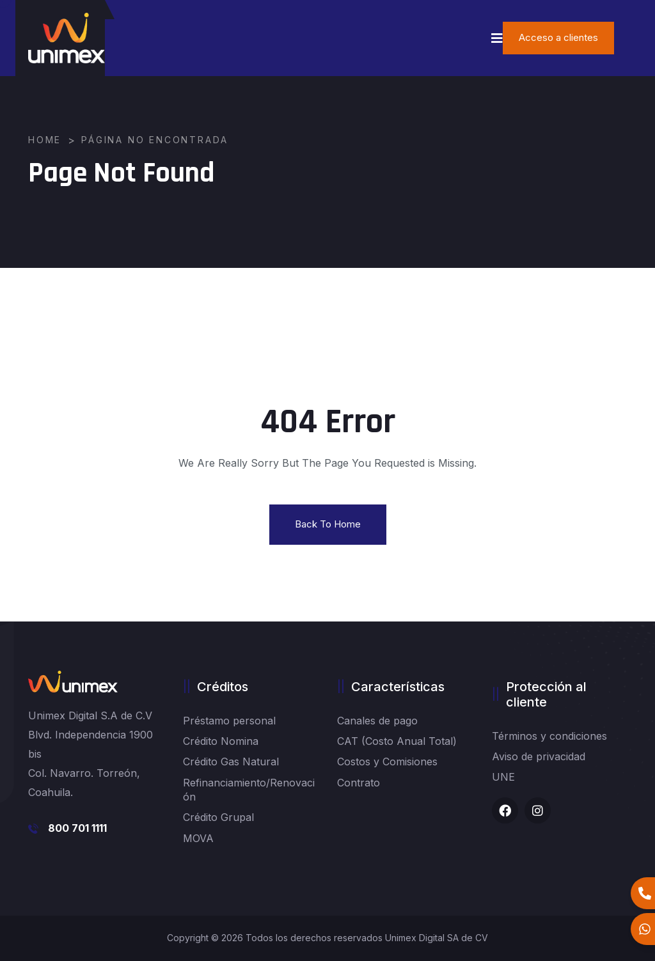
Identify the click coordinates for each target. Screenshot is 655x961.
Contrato (358, 782)
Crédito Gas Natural (231, 761)
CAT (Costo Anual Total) (397, 741)
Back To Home (328, 524)
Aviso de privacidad (538, 756)
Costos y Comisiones (387, 761)
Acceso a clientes (558, 37)
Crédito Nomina (220, 741)
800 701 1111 (77, 828)
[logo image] (66, 38)
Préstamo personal (229, 720)
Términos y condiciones (549, 736)
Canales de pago (377, 720)
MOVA (198, 838)
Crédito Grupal (218, 817)
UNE (503, 776)
